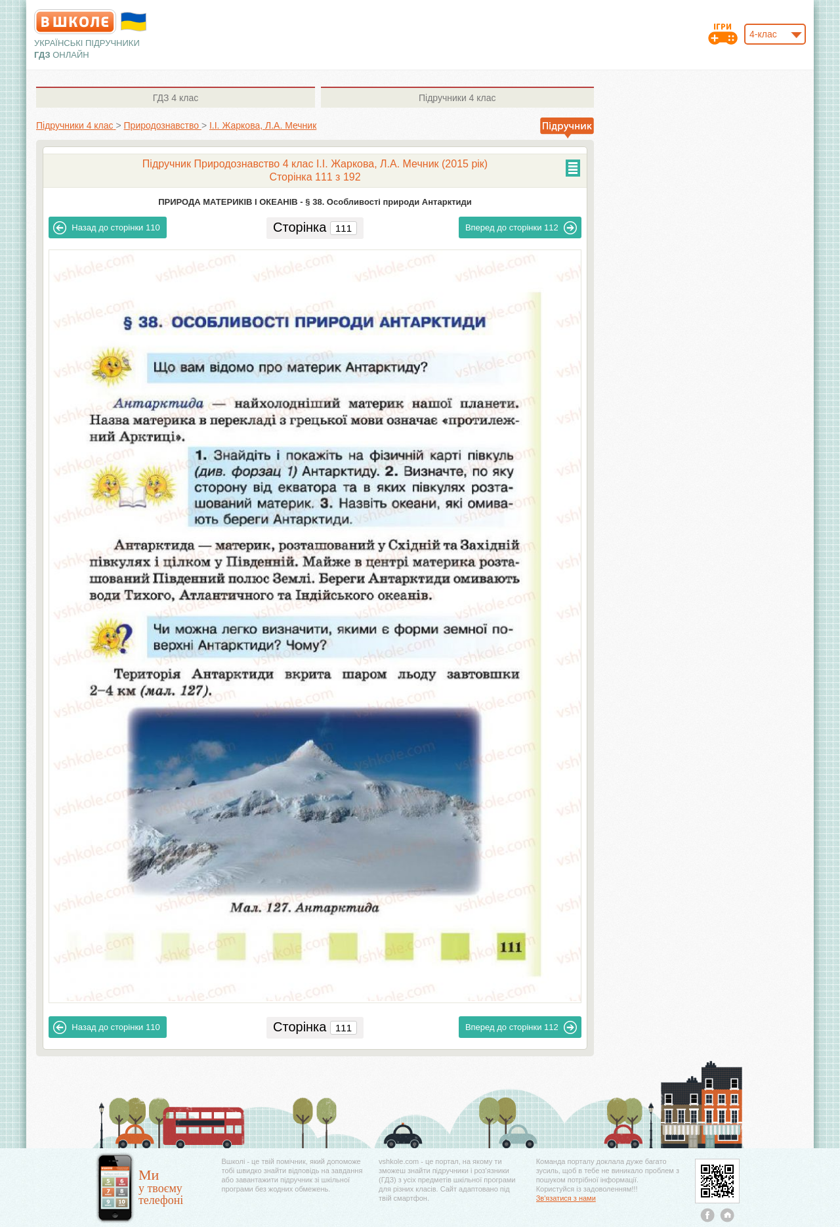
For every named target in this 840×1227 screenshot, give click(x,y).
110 (106, 227)
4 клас (175, 98)
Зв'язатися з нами (566, 1198)
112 (521, 227)
